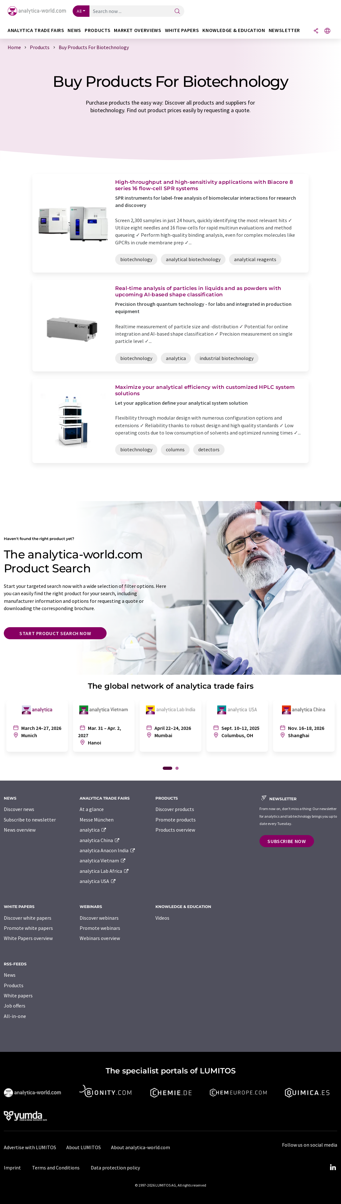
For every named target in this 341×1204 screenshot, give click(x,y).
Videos (162, 918)
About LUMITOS (83, 1147)
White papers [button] (182, 30)
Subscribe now (286, 841)
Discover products (174, 809)
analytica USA (98, 881)
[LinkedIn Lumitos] (332, 1167)
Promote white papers (28, 928)
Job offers (14, 1005)
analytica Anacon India (107, 850)
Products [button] (97, 30)
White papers (18, 995)
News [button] (74, 30)
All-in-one (15, 1016)
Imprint (12, 1167)
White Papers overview (28, 938)
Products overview (175, 830)
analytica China (100, 840)
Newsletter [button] (284, 30)
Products (13, 985)
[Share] (315, 31)
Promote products (175, 819)
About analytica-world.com (140, 1147)
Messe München (97, 819)
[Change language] (327, 31)
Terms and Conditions (56, 1167)
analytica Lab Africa (104, 871)
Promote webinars (100, 928)
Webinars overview (100, 938)
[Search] (177, 11)
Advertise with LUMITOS (30, 1147)
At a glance (92, 809)
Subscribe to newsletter (30, 819)
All (79, 11)
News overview (20, 830)
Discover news (19, 809)
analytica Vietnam (103, 860)
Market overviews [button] (137, 30)
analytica (93, 830)
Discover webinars (99, 918)
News (10, 975)
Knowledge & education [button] (233, 30)
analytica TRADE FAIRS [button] (36, 30)
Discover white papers (27, 918)
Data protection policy (115, 1167)
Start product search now (55, 633)
